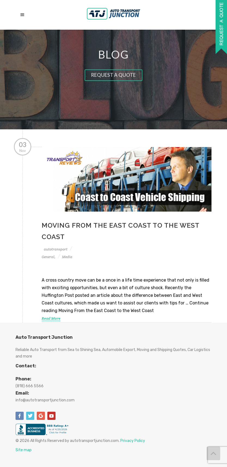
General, (49, 257)
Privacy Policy (132, 440)
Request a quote (113, 75)
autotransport (56, 249)
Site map (24, 450)
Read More (51, 318)
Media (67, 257)
